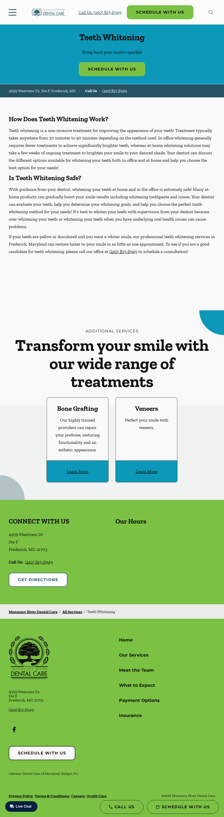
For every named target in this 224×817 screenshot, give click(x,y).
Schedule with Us (160, 12)
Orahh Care (97, 796)
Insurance (130, 715)
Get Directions (38, 579)
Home (126, 640)
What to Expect (137, 685)
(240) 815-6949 (114, 90)
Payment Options (139, 700)
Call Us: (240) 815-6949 (100, 12)
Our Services (134, 655)
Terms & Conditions (52, 796)
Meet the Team (136, 670)
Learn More (77, 471)
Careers (78, 796)
